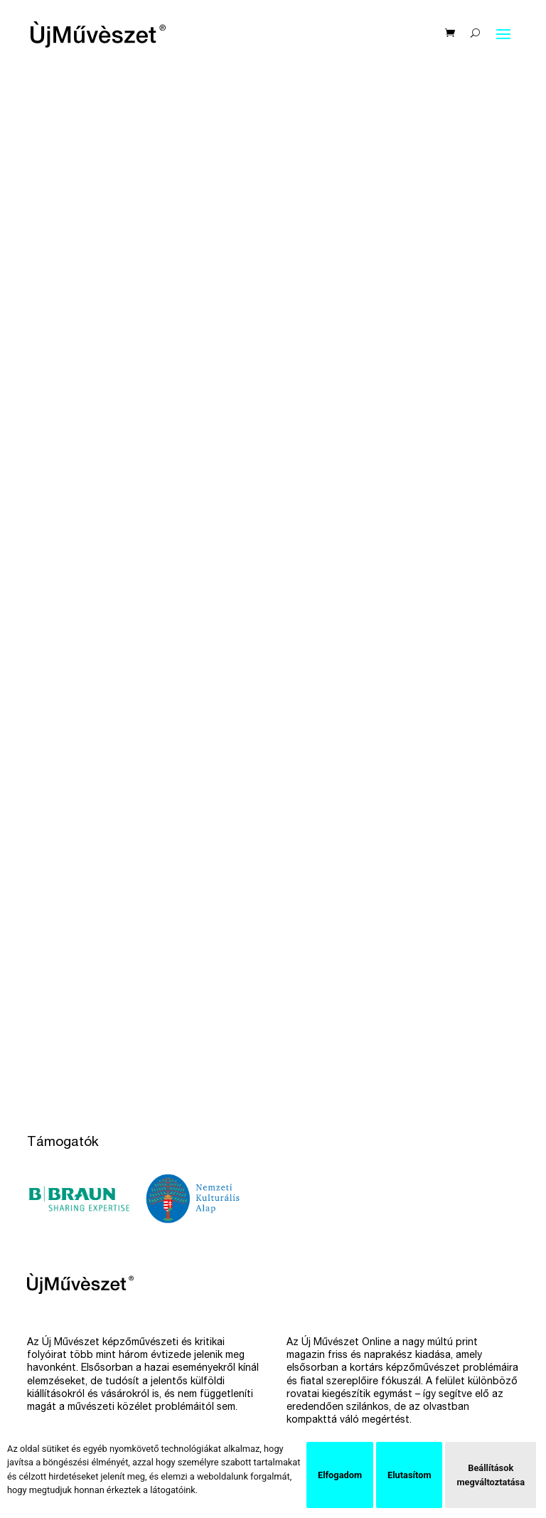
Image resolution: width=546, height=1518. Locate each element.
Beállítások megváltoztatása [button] (490, 1475)
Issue (298, 1370)
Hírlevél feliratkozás (73, 1348)
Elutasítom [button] (409, 1475)
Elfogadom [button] (340, 1475)
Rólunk (42, 1391)
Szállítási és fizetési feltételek (97, 1413)
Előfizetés (50, 1326)
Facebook (310, 1326)
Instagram (309, 1348)
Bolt (37, 1370)
